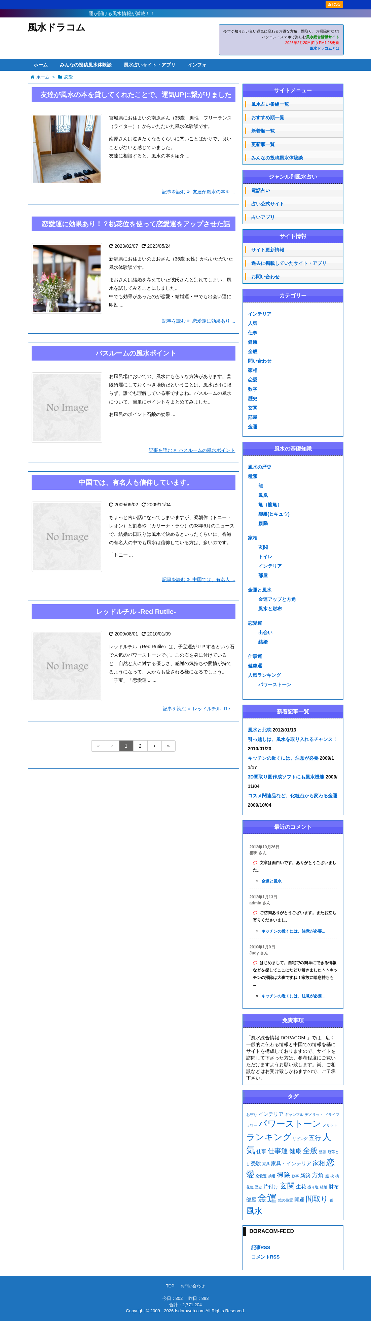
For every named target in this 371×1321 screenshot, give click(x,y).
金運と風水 (259, 590)
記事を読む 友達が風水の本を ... (198, 191)
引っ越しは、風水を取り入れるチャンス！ (292, 739)
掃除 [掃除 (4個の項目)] (283, 1175)
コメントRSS (265, 1257)
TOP (170, 1286)
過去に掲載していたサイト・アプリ (289, 263)
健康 (252, 342)
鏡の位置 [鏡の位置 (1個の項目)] (285, 1200)
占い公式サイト (267, 203)
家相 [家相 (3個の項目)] (319, 1163)
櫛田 (254, 853)
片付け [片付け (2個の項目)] (271, 1186)
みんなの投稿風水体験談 (86, 64)
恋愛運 (255, 623)
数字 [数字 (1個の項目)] (295, 1176)
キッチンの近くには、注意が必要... (293, 931)
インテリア (259, 314)
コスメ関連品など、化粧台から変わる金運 (292, 795)
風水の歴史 (259, 467)
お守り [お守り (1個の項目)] (251, 1115)
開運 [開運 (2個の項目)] (299, 1199)
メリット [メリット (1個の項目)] (330, 1125)
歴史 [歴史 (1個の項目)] (258, 1187)
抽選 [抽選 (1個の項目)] (271, 1176)
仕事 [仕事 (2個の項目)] (261, 1151)
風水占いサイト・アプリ (150, 64)
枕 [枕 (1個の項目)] (332, 1176)
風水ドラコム (56, 27)
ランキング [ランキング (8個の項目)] (269, 1137)
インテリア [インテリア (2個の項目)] (271, 1114)
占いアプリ (263, 217)
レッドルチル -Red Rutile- (136, 611)
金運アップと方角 (277, 599)
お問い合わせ (265, 276)
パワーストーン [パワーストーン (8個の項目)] (289, 1124)
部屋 (252, 417)
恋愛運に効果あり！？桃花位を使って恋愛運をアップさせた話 (136, 224)
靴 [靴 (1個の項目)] (331, 1200)
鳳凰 (263, 495)
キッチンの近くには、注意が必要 (283, 758)
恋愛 (252, 379)
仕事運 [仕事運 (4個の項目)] (278, 1150)
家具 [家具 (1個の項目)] (266, 1164)
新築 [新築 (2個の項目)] (305, 1175)
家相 (252, 370)
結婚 (263, 642)
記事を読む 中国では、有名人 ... (198, 579)
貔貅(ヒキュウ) (274, 514)
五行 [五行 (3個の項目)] (315, 1138)
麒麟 (263, 523)
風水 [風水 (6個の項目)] (254, 1210)
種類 (252, 476)
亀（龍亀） (270, 504)
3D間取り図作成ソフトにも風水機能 (286, 777)
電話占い (260, 190)
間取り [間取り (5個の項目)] (317, 1199)
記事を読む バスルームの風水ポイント (192, 450)
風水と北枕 (259, 730)
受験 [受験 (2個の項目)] (256, 1163)
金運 (252, 426)
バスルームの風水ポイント (136, 353)
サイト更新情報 (267, 249)
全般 (252, 351)
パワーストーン (274, 684)
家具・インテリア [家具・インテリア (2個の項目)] (291, 1163)
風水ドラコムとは (324, 48)
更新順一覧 (263, 144)
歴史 (252, 398)
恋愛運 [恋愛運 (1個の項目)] (261, 1176)
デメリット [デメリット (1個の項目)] (314, 1115)
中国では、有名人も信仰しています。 (136, 482)
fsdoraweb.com (190, 1310)
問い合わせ (259, 361)
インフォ (197, 64)
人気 (252, 323)
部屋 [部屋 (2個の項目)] (251, 1199)
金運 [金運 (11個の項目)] (267, 1198)
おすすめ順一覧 (267, 117)
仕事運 (255, 656)
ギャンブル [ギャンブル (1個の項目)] (294, 1115)
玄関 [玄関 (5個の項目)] (287, 1186)
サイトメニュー (293, 90)
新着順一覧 (263, 131)
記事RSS (260, 1247)
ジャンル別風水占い (293, 177)
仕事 (252, 332)
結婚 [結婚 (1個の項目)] (323, 1187)
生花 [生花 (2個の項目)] (301, 1186)
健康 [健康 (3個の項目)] (295, 1151)
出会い (265, 632)
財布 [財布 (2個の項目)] (334, 1186)
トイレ (265, 556)
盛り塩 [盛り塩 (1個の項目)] (313, 1187)
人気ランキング (264, 675)
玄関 (252, 408)
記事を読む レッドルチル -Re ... (199, 708)
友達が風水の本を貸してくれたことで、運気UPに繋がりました (135, 94)
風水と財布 (270, 608)
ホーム (41, 64)
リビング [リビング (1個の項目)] (300, 1139)
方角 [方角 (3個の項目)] (318, 1175)
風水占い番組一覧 (270, 104)
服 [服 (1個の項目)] (327, 1176)
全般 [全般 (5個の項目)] (310, 1150)
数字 (252, 389)
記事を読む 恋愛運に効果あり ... (198, 321)
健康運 (255, 665)
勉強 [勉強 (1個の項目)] (322, 1152)
